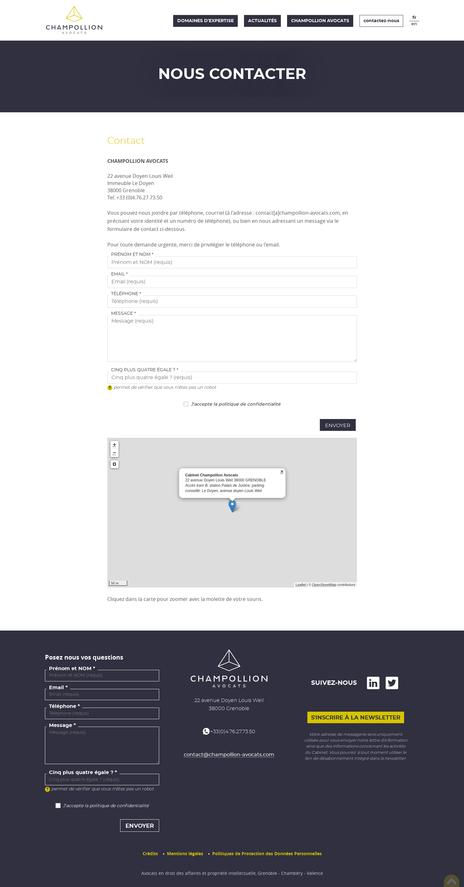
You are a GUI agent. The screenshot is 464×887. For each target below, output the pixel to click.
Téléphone (124, 294)
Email (118, 274)
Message (122, 313)
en (414, 24)
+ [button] (114, 445)
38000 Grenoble (229, 708)
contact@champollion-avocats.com (229, 754)
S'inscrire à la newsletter (355, 718)
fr (414, 18)
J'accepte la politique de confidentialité (236, 404)
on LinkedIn (373, 683)
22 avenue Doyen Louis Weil (229, 700)
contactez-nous (381, 21)
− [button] (114, 453)
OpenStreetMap (324, 585)
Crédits (150, 853)
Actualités (262, 21)
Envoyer (337, 425)
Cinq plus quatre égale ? (143, 370)
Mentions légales (185, 853)
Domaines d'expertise (205, 21)
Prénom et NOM (130, 254)
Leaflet (300, 585)
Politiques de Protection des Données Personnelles (267, 853)
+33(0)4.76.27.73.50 (232, 731)
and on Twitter (392, 683)
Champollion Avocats (320, 21)
